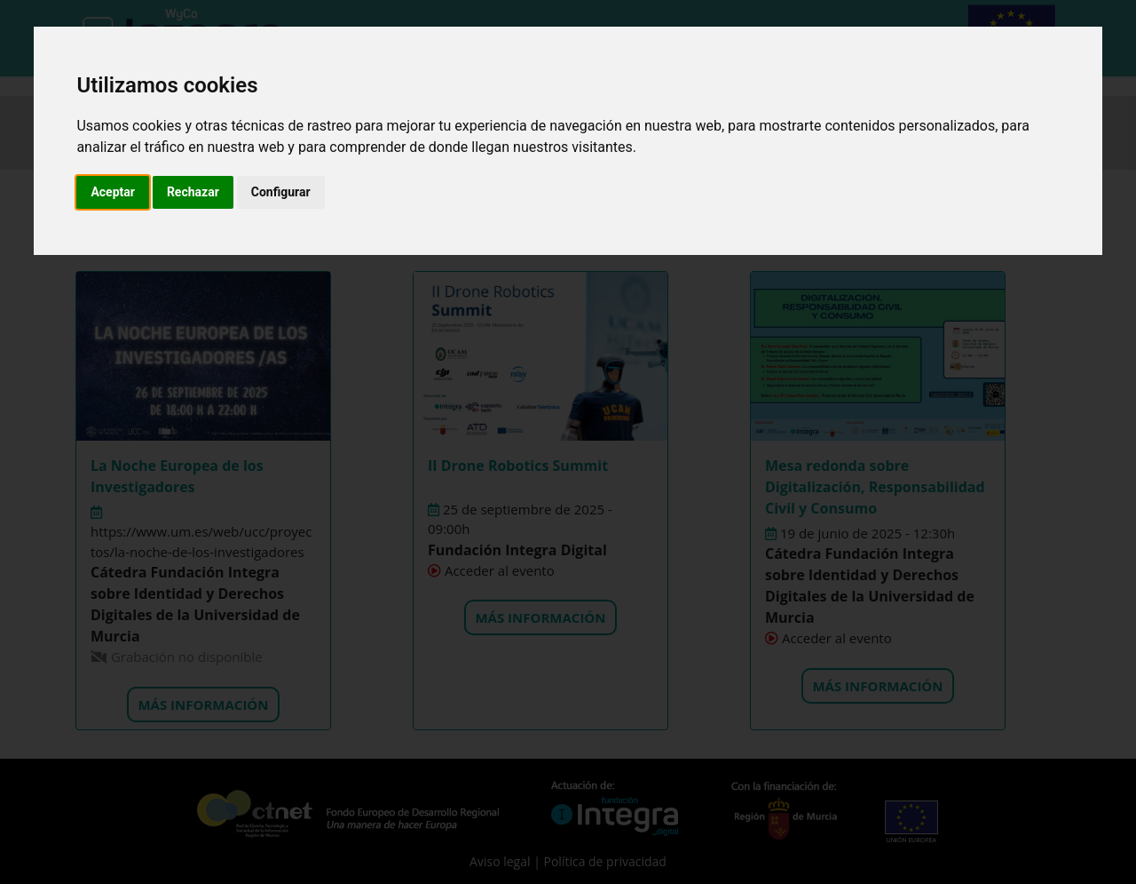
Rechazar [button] (193, 192)
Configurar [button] (281, 192)
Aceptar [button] (113, 192)
